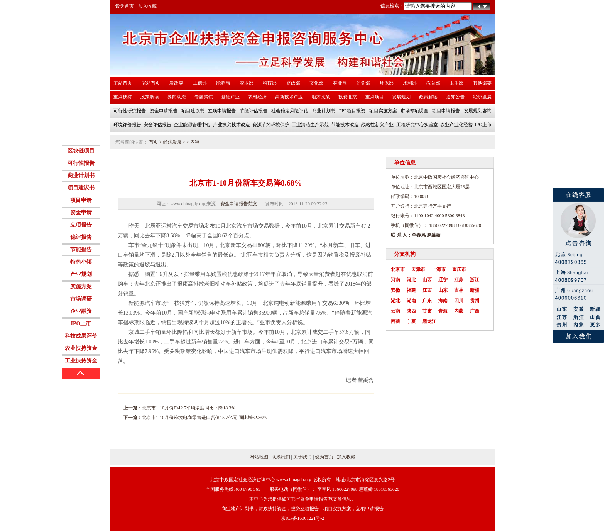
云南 (395, 311)
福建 (411, 290)
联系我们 (281, 457)
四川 (458, 300)
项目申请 (81, 200)
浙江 (474, 279)
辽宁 (443, 279)
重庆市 (459, 269)
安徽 (395, 290)
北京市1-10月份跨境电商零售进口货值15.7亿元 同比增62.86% (204, 417)
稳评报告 (81, 237)
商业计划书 (81, 175)
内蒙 (458, 311)
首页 (153, 142)
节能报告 (81, 249)
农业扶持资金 (81, 348)
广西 (474, 311)
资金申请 (81, 212)
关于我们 (302, 457)
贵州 (474, 300)
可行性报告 (81, 163)
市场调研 (81, 299)
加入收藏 (147, 6)
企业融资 (81, 311)
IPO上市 (81, 323)
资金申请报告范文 (238, 203)
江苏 (458, 279)
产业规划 (81, 274)
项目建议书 (81, 188)
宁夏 (411, 321)
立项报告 (81, 225)
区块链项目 (81, 151)
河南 (395, 279)
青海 (443, 311)
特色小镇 (81, 262)
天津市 (418, 269)
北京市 (398, 269)
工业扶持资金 (81, 361)
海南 (443, 300)
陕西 (411, 311)
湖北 (395, 300)
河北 (411, 279)
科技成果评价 (81, 336)
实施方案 (81, 286)
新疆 (474, 290)
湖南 (411, 300)
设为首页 (124, 6)
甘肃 (427, 311)
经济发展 (172, 142)
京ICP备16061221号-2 (302, 518)
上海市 (439, 269)
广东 (427, 300)
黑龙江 (429, 321)
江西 (427, 290)
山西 (427, 279)
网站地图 (259, 457)
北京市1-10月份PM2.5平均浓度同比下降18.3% (188, 408)
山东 (443, 290)
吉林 (458, 290)
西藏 (395, 321)
